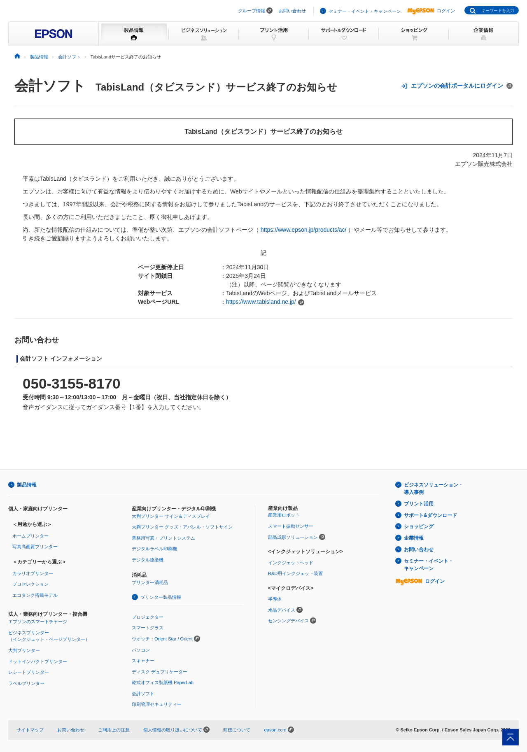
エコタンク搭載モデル (35, 595)
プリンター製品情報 (160, 597)
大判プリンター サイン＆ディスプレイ (171, 516)
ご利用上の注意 (114, 729)
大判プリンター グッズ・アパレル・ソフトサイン (182, 526)
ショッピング (419, 526)
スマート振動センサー (290, 526)
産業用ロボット (284, 514)
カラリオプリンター (32, 573)
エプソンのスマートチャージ (37, 621)
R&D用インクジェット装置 (295, 573)
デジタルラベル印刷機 (154, 548)
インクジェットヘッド (290, 562)
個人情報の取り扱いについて (176, 729)
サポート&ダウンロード (430, 515)
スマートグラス (147, 627)
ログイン (431, 10)
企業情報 (414, 538)
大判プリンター (24, 650)
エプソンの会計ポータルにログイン (457, 85)
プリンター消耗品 (150, 582)
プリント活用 (419, 504)
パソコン (141, 649)
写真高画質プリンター (35, 546)
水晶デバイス (281, 610)
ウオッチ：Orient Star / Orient (162, 638)
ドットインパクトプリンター (37, 661)
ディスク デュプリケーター (159, 671)
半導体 (275, 598)
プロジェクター (147, 617)
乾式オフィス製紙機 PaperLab (163, 682)
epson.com (275, 729)
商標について (236, 729)
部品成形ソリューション (293, 537)
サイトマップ (30, 729)
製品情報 (27, 485)
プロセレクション (30, 584)
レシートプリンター (28, 672)
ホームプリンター (30, 535)
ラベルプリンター (26, 683)
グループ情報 (251, 10)
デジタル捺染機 (147, 559)
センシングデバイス (288, 620)
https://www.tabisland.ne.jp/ (261, 301)
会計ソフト (50, 85)
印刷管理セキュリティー (157, 704)
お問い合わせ (292, 10)
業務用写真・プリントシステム (163, 537)
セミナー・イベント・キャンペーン (365, 11)
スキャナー (143, 660)
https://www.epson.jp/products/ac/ (304, 229)
